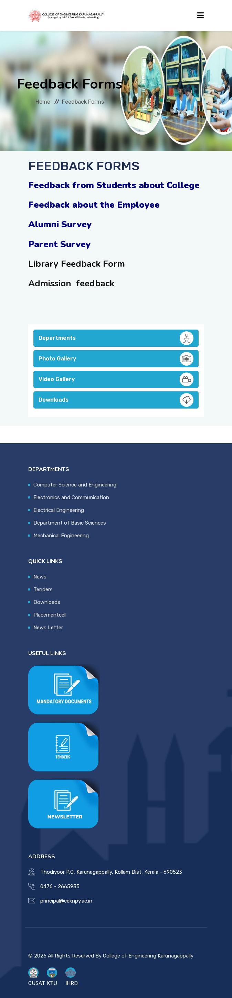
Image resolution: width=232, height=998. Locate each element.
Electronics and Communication (71, 497)
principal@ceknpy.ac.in (66, 901)
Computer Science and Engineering (74, 485)
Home (42, 102)
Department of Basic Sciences (69, 523)
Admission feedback (71, 283)
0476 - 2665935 (60, 886)
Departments (116, 338)
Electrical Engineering (58, 510)
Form (114, 264)
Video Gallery (116, 379)
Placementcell (49, 615)
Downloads (116, 400)
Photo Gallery (116, 359)
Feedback (82, 264)
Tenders (43, 589)
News (39, 577)
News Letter (48, 627)
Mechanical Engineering (61, 535)
